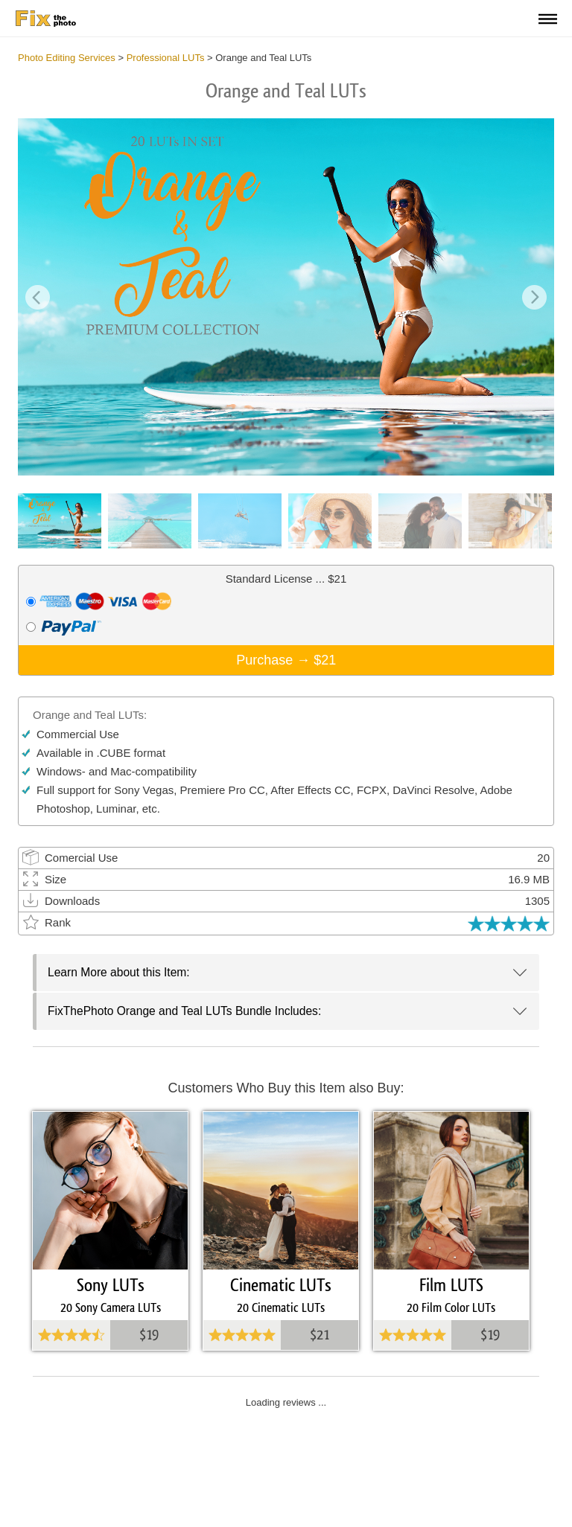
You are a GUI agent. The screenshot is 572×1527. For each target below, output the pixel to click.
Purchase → (286, 660)
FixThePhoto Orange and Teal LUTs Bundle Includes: (184, 1011)
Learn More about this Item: (119, 972)
